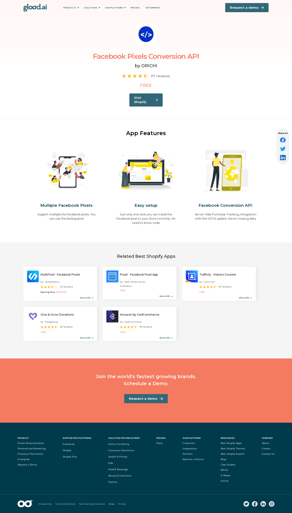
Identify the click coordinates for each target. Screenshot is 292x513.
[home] (35, 7)
